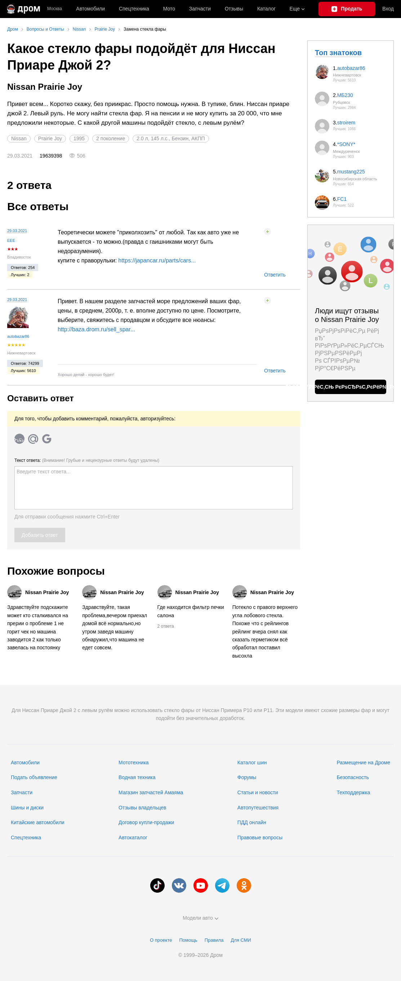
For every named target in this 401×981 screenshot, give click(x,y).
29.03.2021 (17, 231)
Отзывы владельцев (142, 807)
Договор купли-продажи (146, 822)
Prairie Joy (50, 138)
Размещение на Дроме (363, 762)
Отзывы (234, 9)
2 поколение (110, 138)
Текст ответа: (86, 460)
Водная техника (137, 777)
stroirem (346, 122)
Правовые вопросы (259, 837)
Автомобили (90, 9)
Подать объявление (34, 777)
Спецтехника (26, 837)
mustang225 (351, 171)
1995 (79, 138)
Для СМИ (241, 940)
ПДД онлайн (251, 822)
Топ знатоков (338, 53)
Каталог (266, 9)
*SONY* (346, 144)
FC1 (342, 199)
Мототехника (134, 762)
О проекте (161, 940)
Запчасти (200, 9)
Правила (214, 940)
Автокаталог (133, 837)
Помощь (188, 940)
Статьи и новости (257, 792)
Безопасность (353, 777)
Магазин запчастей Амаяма (151, 792)
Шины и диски (27, 807)
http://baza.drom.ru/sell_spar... (96, 329)
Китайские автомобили (37, 822)
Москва (54, 8)
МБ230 (345, 95)
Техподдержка (353, 792)
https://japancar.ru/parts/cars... (157, 260)
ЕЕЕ (11, 240)
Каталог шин (252, 762)
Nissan (19, 138)
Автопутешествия (258, 807)
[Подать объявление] (346, 9)
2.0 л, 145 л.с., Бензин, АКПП (171, 138)
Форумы (247, 777)
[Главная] (23, 9)
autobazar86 (18, 336)
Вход (388, 9)
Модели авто (200, 918)
